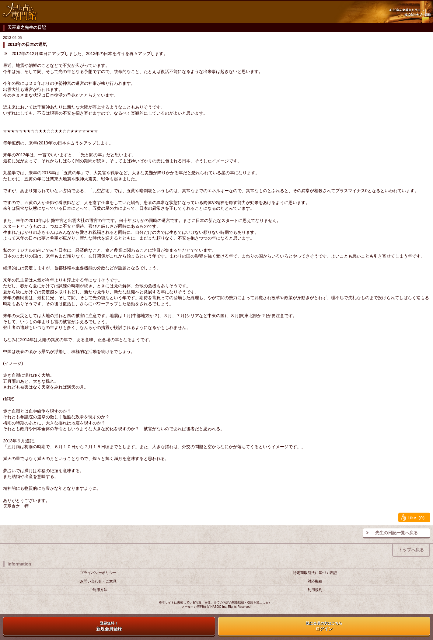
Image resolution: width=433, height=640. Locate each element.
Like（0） (414, 517)
